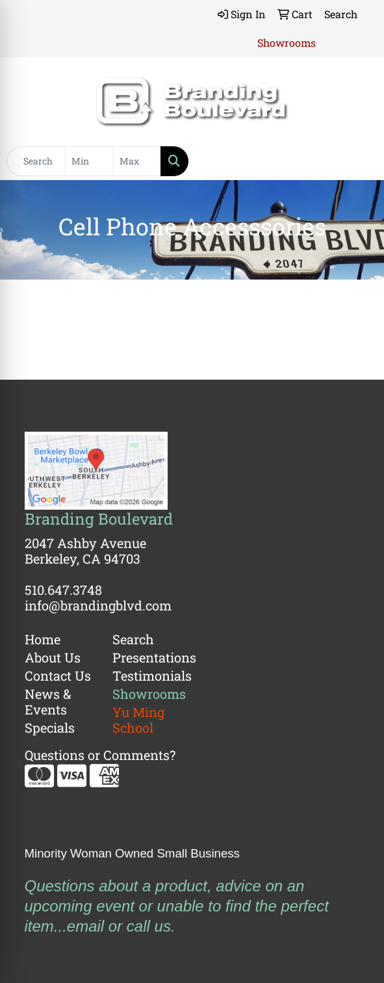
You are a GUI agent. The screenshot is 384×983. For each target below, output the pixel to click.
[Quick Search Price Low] (88, 161)
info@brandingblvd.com (98, 605)
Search (133, 639)
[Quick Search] (35, 161)
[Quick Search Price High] (136, 161)
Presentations (148, 657)
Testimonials (148, 675)
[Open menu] (358, 161)
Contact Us (58, 675)
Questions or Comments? (100, 754)
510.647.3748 (63, 589)
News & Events (48, 701)
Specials (50, 727)
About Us (53, 657)
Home (42, 639)
